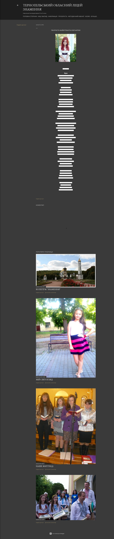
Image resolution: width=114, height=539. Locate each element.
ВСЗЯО (87, 16)
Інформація (52, 16)
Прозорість (62, 16)
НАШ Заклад (42, 16)
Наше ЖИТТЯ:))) (44, 466)
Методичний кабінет (76, 16)
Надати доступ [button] (21, 25)
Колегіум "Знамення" (48, 289)
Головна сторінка (30, 16)
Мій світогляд (44, 379)
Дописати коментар (50, 292)
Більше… (94, 16)
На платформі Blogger (57, 534)
